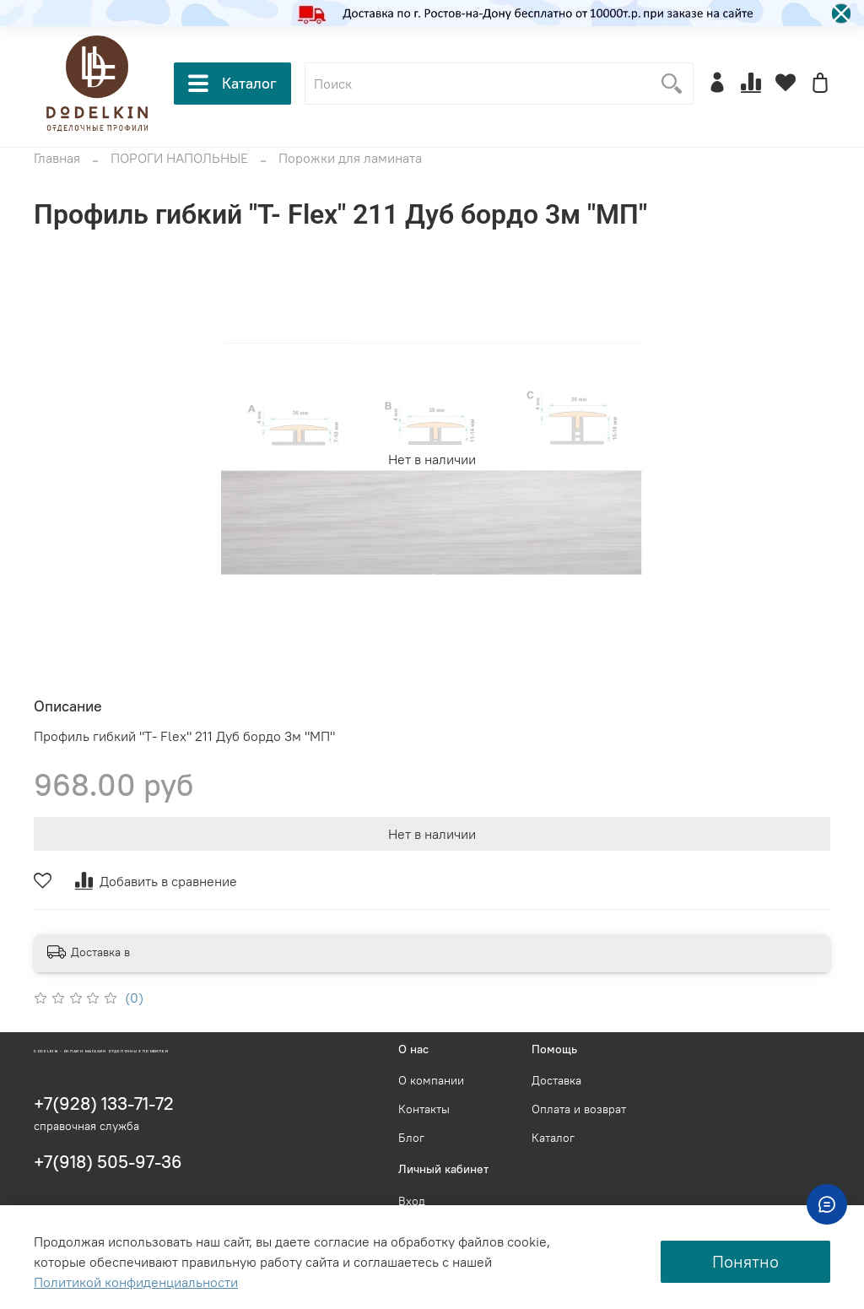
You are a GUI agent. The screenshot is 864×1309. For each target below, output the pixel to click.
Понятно (745, 1261)
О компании (431, 1080)
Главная (57, 157)
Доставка (556, 1080)
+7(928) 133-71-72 (104, 1103)
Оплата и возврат (579, 1109)
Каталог (232, 83)
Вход (411, 1201)
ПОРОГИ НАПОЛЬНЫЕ (179, 157)
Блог (411, 1137)
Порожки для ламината (350, 157)
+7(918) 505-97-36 (108, 1161)
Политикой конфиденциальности (136, 1282)
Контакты (424, 1109)
